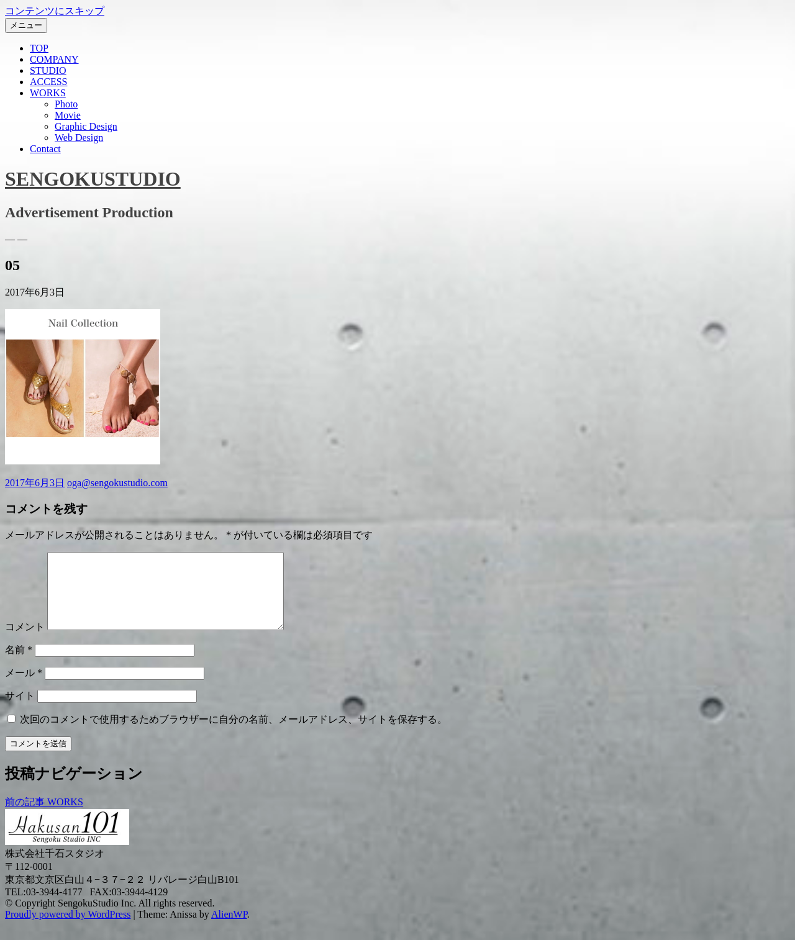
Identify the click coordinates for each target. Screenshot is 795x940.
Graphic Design (86, 126)
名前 (18, 664)
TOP (39, 48)
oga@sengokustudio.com (117, 482)
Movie (68, 115)
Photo (66, 104)
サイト (20, 710)
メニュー (26, 25)
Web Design (79, 137)
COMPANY (54, 59)
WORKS (48, 93)
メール (23, 687)
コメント (25, 641)
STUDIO (48, 70)
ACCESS (48, 81)
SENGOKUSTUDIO (93, 179)
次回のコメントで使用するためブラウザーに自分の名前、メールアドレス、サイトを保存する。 (233, 734)
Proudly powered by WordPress (67, 929)
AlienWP (229, 929)
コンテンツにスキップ (54, 11)
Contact (45, 148)
